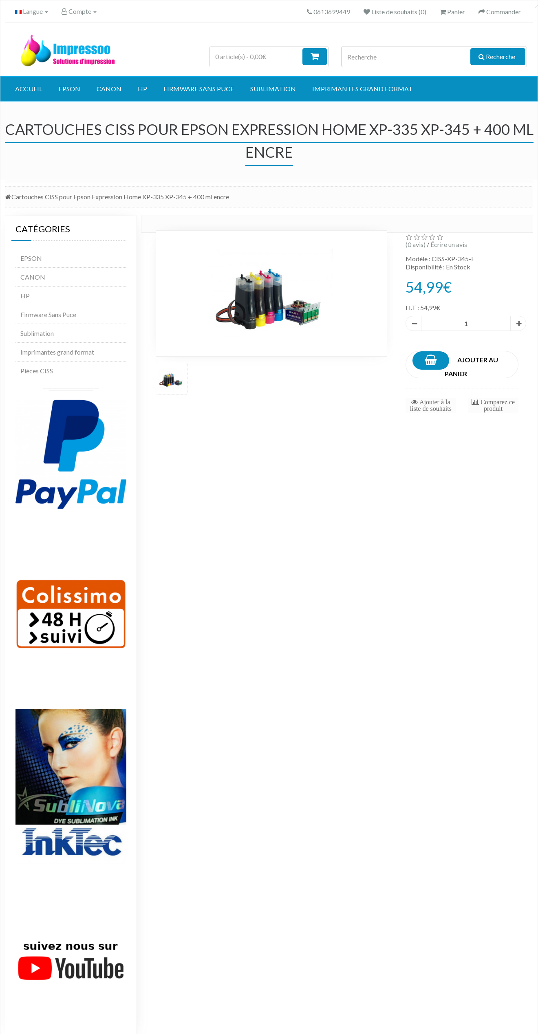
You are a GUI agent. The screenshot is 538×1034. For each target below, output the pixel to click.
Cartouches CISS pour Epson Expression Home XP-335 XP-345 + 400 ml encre (120, 197)
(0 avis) (416, 244)
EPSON (69, 89)
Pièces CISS (36, 371)
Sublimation (273, 89)
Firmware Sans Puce (198, 89)
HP (142, 89)
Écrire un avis (448, 244)
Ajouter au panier (455, 364)
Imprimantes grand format (362, 89)
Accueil (28, 89)
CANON (109, 89)
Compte (79, 11)
